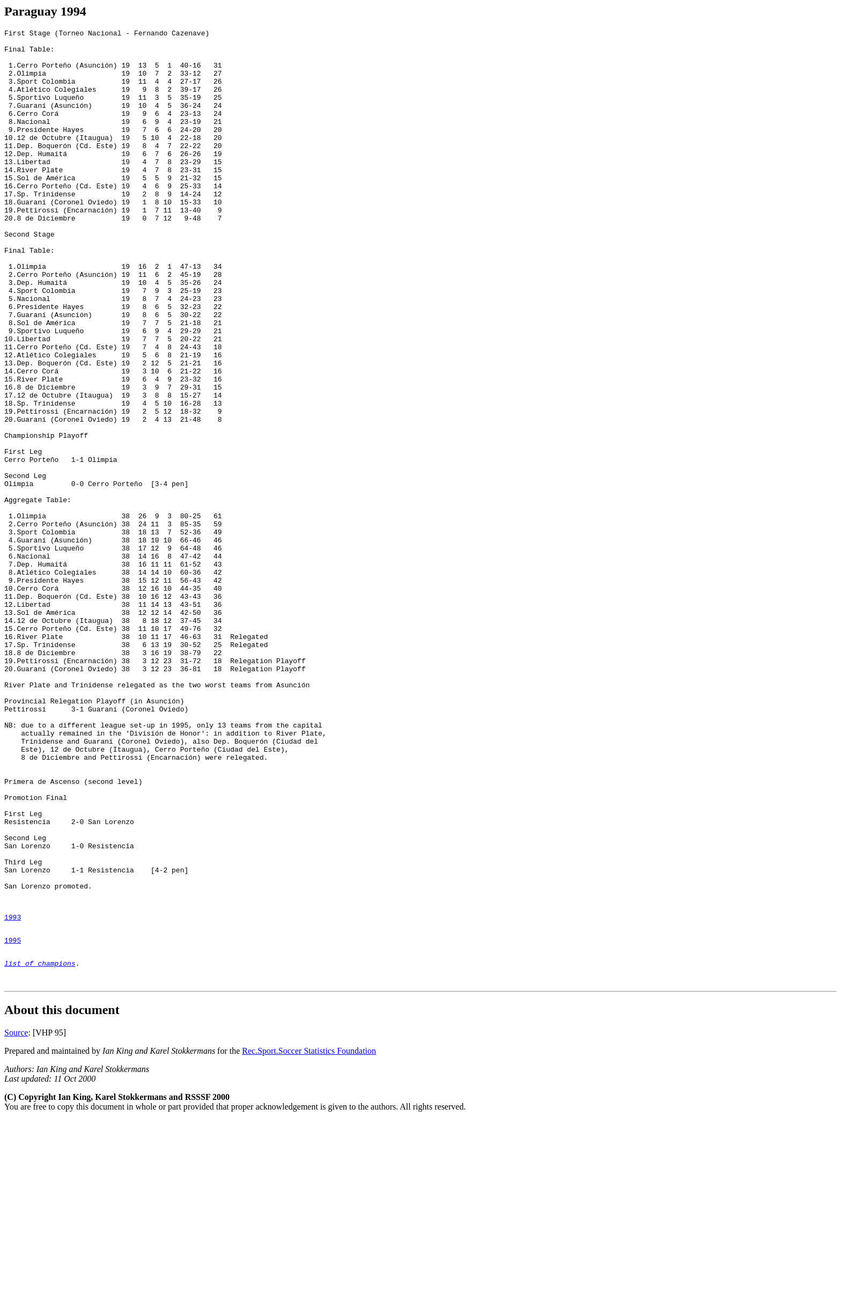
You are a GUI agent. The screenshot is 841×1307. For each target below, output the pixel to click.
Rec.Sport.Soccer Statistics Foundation (309, 1237)
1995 (12, 1120)
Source (16, 1219)
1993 (12, 1094)
